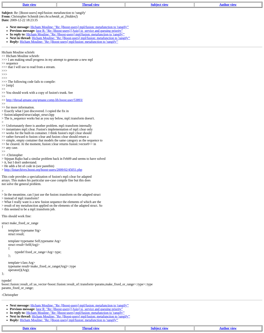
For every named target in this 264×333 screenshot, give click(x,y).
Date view (29, 4)
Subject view (159, 4)
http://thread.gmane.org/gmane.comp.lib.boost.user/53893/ (44, 100)
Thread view (90, 4)
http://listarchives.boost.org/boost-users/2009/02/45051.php (43, 169)
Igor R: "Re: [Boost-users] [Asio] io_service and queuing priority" (79, 30)
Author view (228, 4)
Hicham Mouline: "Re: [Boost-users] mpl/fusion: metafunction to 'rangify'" (79, 27)
